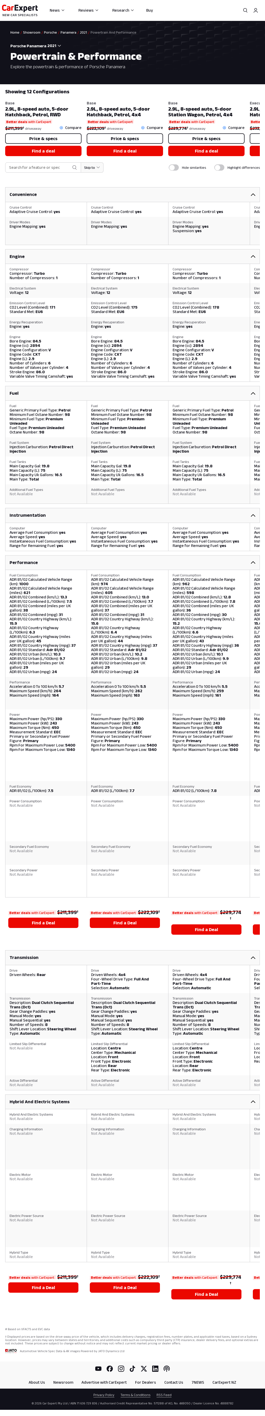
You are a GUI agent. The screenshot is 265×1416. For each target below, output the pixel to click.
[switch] (174, 167)
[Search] (245, 10)
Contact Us (173, 1382)
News (57, 10)
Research (123, 10)
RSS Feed (164, 1395)
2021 (83, 32)
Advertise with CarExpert (104, 1382)
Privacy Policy (103, 1395)
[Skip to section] (92, 167)
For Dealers (145, 1382)
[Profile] (256, 10)
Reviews (88, 10)
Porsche (50, 32)
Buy (149, 10)
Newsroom (63, 1382)
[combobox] (55, 46)
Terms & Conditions (135, 1395)
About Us (37, 1382)
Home (14, 32)
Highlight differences (243, 167)
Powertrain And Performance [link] (113, 32)
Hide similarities (194, 167)
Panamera (68, 32)
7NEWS (198, 1382)
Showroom (31, 32)
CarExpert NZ (224, 1382)
